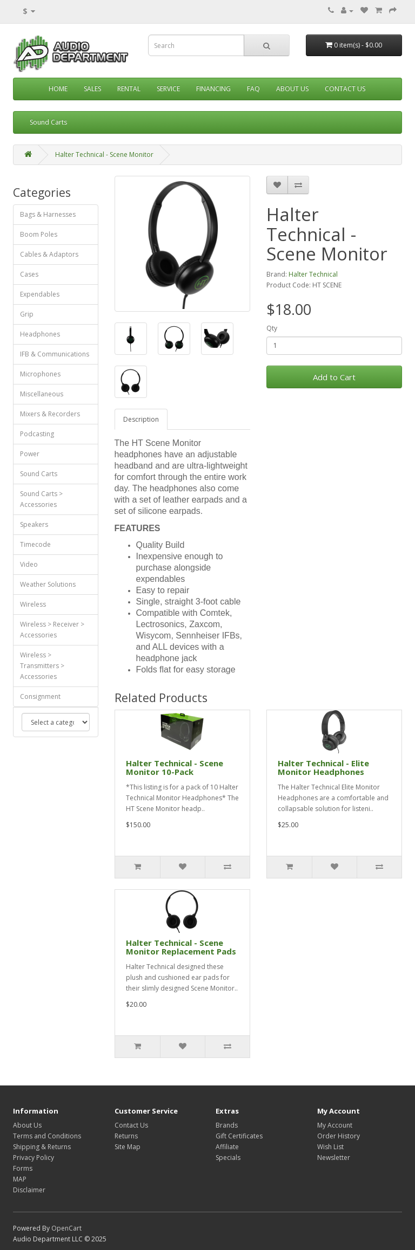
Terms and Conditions (47, 1136)
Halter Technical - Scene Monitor (104, 154)
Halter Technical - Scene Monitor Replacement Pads (181, 947)
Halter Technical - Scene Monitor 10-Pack (174, 768)
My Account (334, 1125)
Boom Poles (38, 234)
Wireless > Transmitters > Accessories (42, 665)
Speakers (34, 524)
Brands (227, 1125)
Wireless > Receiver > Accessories (52, 630)
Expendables (39, 294)
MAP (19, 1179)
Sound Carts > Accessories (41, 499)
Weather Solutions (48, 584)
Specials (228, 1157)
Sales (92, 88)
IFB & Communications (54, 354)
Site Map (127, 1146)
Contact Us (345, 88)
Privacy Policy (33, 1157)
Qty (271, 328)
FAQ (253, 88)
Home (58, 88)
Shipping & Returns (42, 1146)
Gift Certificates (239, 1136)
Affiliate (227, 1146)
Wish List (330, 1146)
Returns (126, 1136)
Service (168, 88)
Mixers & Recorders (50, 413)
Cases (29, 274)
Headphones (40, 334)
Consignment (40, 696)
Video (29, 564)
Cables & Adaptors (49, 254)
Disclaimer (29, 1189)
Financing (213, 88)
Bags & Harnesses (48, 214)
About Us (292, 88)
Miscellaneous (41, 394)
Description (141, 419)
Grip (27, 314)
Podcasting (37, 433)
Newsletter (333, 1157)
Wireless (33, 604)
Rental (128, 88)
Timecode (35, 544)
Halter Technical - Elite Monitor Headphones (323, 768)
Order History (338, 1136)
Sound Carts (48, 122)
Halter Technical (313, 274)
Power (29, 453)
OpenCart (66, 1228)
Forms (22, 1168)
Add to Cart (334, 377)
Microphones (40, 374)
